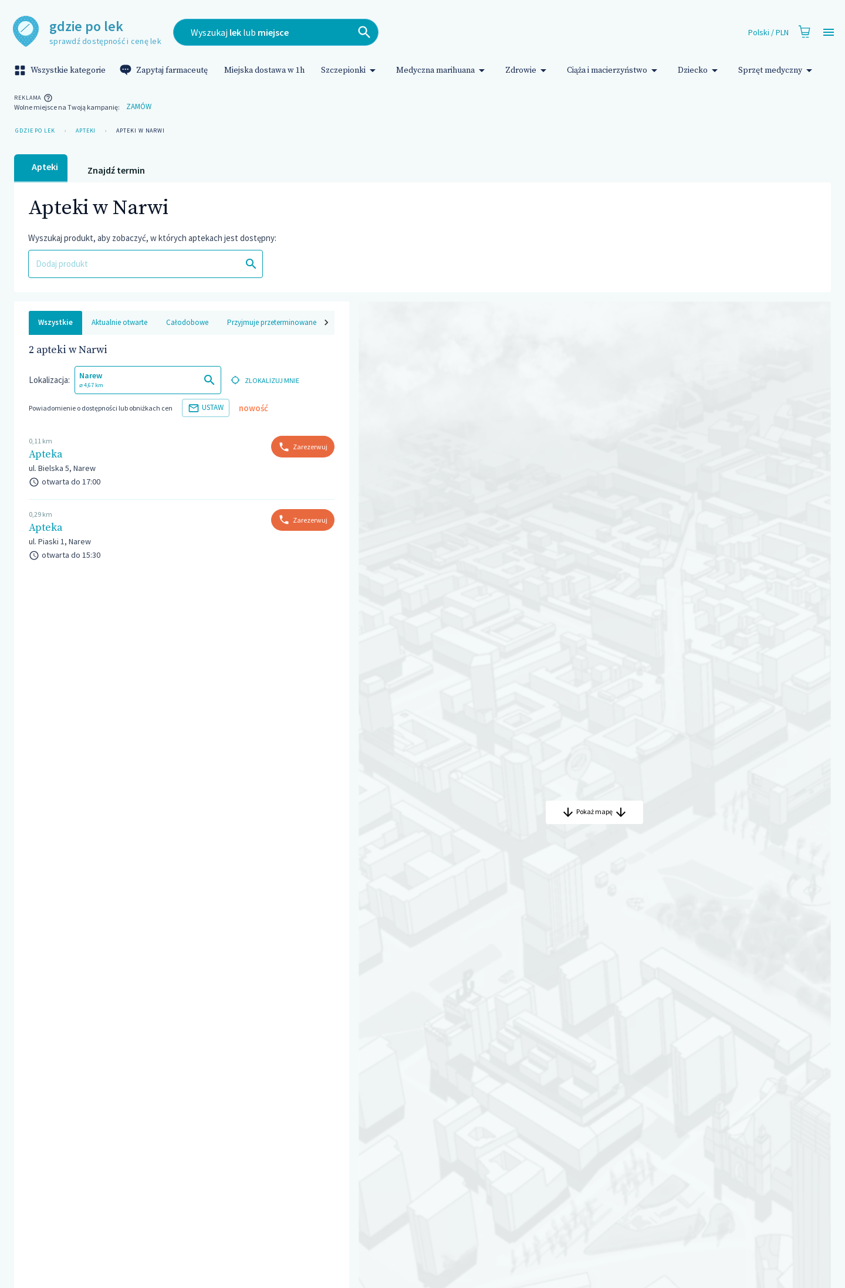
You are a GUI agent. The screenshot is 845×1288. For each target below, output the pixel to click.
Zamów (138, 107)
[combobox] (356, 32)
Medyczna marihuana (442, 70)
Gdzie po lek (35, 131)
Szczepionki (350, 70)
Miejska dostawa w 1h (264, 70)
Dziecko (700, 70)
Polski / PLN (768, 32)
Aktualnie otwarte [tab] (119, 322)
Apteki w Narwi (140, 131)
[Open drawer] (828, 32)
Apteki (85, 131)
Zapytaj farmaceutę (165, 70)
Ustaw (205, 407)
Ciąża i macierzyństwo (614, 70)
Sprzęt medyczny (777, 70)
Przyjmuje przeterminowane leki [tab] (278, 322)
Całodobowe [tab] (187, 322)
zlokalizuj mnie (264, 380)
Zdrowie (527, 70)
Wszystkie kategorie (61, 70)
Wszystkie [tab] (55, 322)
